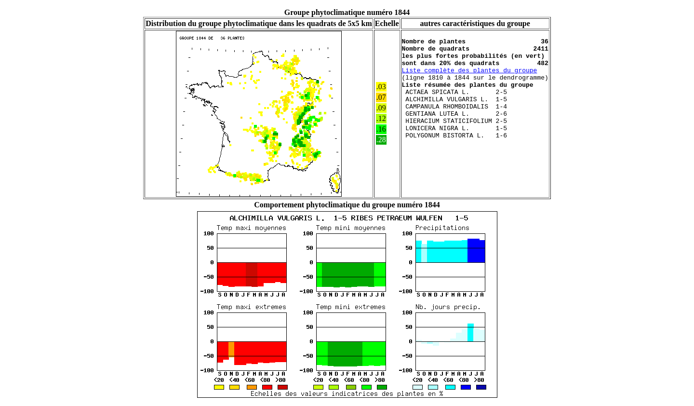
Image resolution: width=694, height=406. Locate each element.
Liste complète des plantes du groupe (469, 78)
